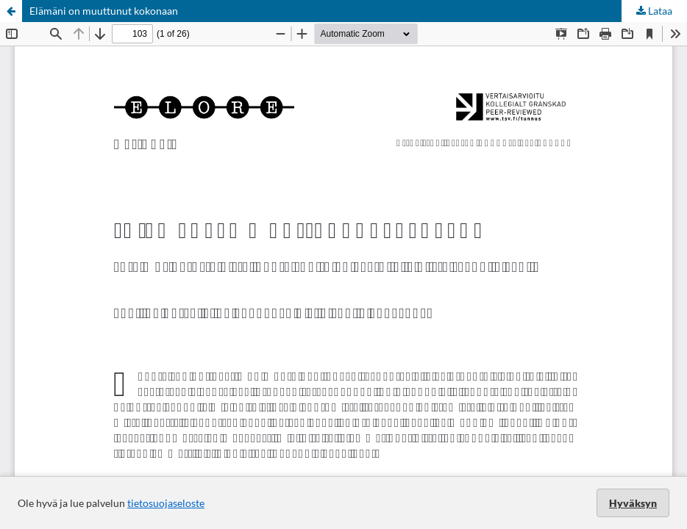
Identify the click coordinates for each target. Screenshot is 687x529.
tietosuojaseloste (165, 503)
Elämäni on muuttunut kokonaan (103, 10)
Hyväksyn (633, 503)
